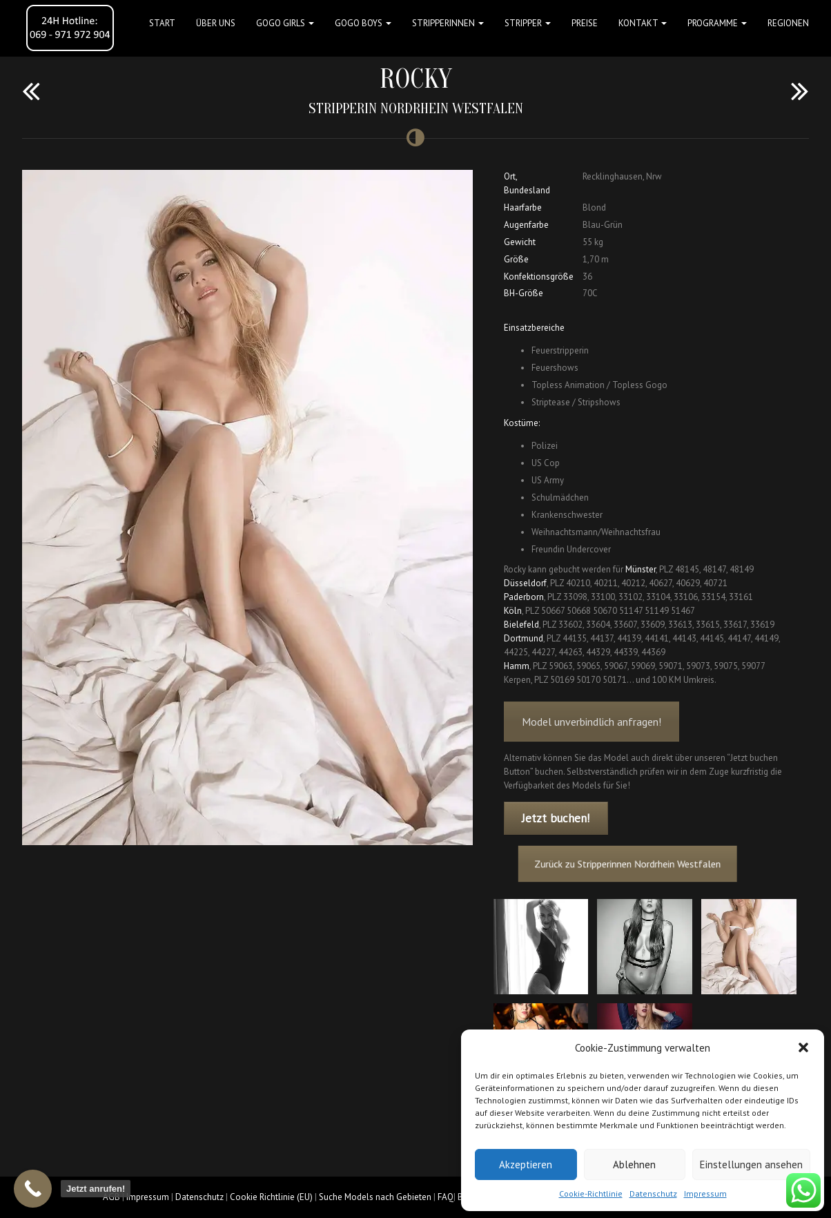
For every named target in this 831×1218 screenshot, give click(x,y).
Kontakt (642, 23)
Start (162, 23)
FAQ (445, 1197)
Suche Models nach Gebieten (375, 1197)
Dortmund (523, 638)
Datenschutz (653, 1193)
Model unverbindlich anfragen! (591, 739)
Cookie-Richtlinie (591, 1193)
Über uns (215, 23)
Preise (584, 23)
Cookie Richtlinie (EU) (271, 1197)
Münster (640, 569)
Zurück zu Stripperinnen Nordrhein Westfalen (635, 864)
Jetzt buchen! (555, 818)
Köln (513, 611)
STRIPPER (528, 23)
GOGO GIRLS (285, 23)
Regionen (788, 23)
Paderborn (524, 597)
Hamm (516, 666)
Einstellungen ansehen (751, 1164)
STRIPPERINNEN (448, 23)
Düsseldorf (525, 583)
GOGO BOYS (363, 23)
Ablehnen (634, 1164)
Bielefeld (521, 624)
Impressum (705, 1193)
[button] (803, 1047)
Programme (717, 23)
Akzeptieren (525, 1164)
